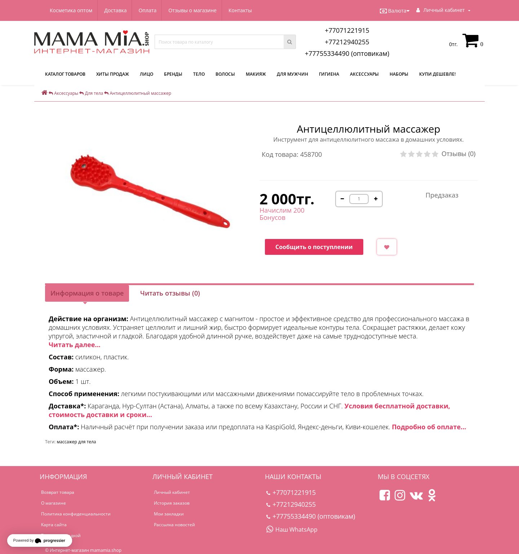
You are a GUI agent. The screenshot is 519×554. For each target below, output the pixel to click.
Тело (199, 74)
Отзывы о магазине (196, 10)
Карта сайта (54, 525)
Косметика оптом (71, 10)
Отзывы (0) (458, 153)
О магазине (53, 503)
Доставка (116, 10)
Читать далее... (75, 344)
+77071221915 (347, 30)
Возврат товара (57, 492)
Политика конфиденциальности (76, 514)
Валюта (394, 10)
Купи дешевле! (437, 74)
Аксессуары (364, 74)
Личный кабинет (172, 492)
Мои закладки (169, 514)
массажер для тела (76, 442)
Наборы (399, 74)
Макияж (256, 74)
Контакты (244, 10)
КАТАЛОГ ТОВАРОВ (65, 74)
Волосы (225, 74)
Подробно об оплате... (429, 426)
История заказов (172, 503)
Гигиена (329, 74)
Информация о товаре (87, 293)
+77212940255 (347, 41)
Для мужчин (292, 74)
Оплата (150, 10)
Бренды (173, 74)
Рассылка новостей (174, 525)
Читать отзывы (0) (170, 293)
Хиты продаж (112, 74)
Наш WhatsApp (292, 529)
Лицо (146, 74)
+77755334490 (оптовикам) (347, 53)
